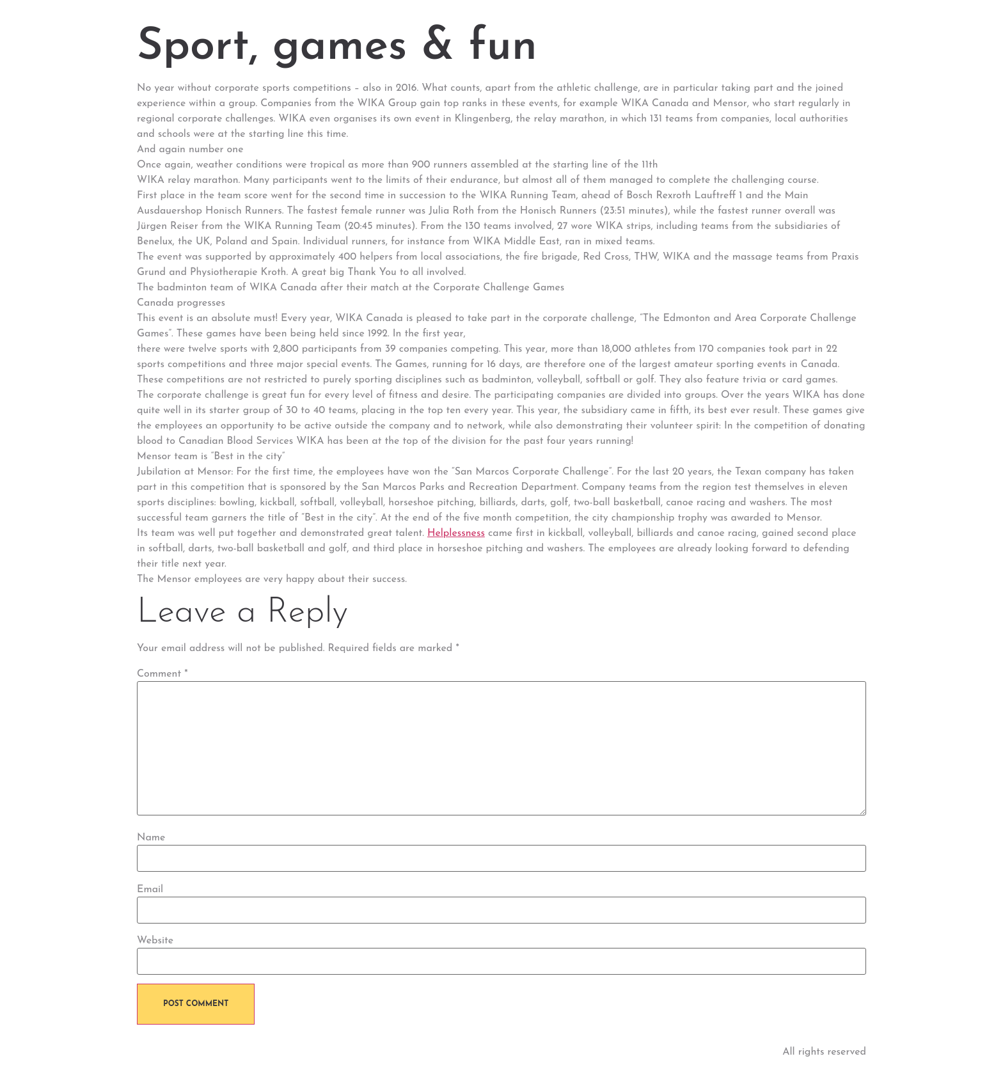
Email (150, 890)
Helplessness (456, 533)
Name (151, 838)
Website (155, 941)
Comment (162, 674)
